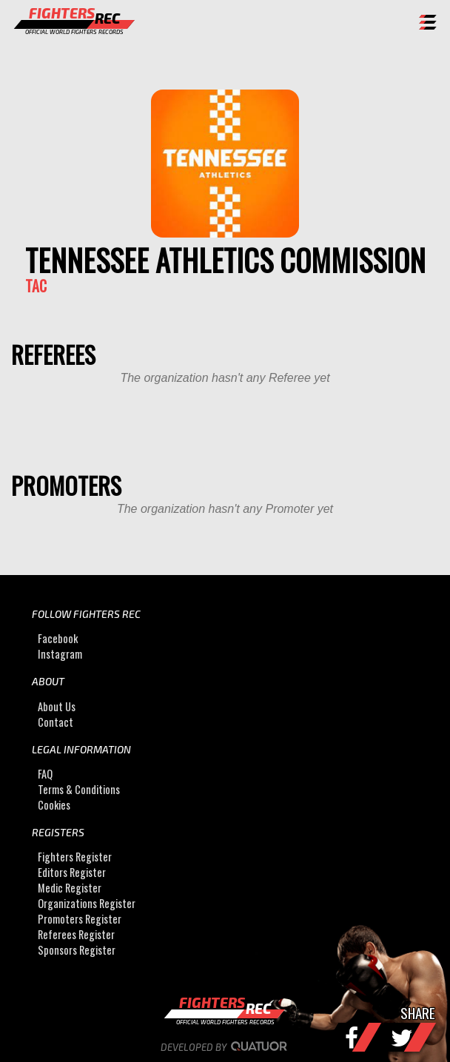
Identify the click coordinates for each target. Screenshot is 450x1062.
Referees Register (76, 934)
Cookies (54, 805)
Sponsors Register (76, 950)
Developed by (225, 1047)
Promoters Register (79, 919)
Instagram (60, 654)
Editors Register (72, 872)
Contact (55, 722)
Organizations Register (86, 903)
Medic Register (69, 888)
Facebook (58, 638)
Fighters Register (75, 857)
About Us (56, 706)
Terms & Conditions (79, 789)
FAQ (45, 774)
